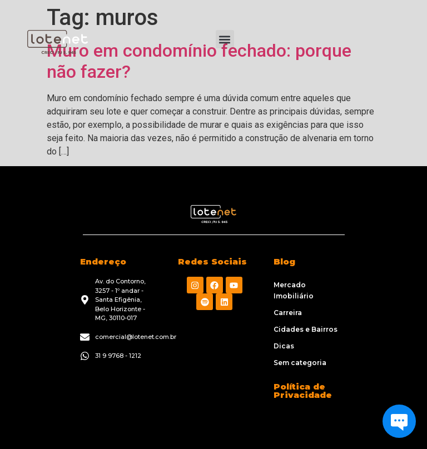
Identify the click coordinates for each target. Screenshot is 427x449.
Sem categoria (300, 362)
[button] (225, 39)
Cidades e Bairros (305, 329)
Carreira (288, 312)
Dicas (284, 346)
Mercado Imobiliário (294, 290)
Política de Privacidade (303, 390)
